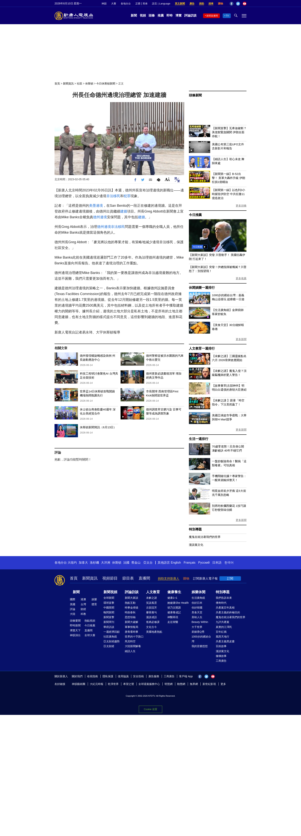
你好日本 (197, 602)
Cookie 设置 (150, 709)
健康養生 (174, 592)
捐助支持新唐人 (168, 578)
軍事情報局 (131, 626)
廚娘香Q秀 (198, 631)
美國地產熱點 (154, 631)
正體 (137, 3)
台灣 (83, 604)
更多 (223, 684)
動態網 (181, 684)
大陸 (72, 613)
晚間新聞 (108, 612)
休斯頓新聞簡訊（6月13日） (98, 427)
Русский (204, 562)
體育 (94, 604)
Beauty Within (200, 621)
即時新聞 (75, 625)
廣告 (191, 3)
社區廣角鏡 (110, 636)
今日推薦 (195, 215)
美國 (72, 604)
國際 (72, 599)
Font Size (167, 179)
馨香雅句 (151, 612)
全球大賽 (89, 635)
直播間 (144, 578)
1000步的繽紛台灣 (201, 639)
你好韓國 (197, 607)
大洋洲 (105, 562)
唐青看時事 (131, 631)
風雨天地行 (222, 636)
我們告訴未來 (224, 597)
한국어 (229, 562)
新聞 (134, 15)
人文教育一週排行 (202, 348)
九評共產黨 (222, 621)
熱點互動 (130, 602)
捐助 (201, 3)
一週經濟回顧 (111, 631)
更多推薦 (241, 278)
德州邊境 (100, 217)
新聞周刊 (108, 621)
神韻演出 (75, 635)
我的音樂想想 (200, 646)
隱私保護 (108, 676)
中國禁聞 (108, 607)
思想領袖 (130, 617)
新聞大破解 (131, 621)
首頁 (57, 83)
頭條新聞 (195, 95)
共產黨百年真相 (225, 607)
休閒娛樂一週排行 (202, 287)
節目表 (128, 578)
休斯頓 (89, 83)
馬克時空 (130, 641)
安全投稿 (138, 676)
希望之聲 (128, 684)
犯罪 (127, 196)
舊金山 (136, 562)
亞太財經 (108, 646)
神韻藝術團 (78, 684)
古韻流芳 (151, 607)
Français (189, 562)
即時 (169, 15)
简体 (145, 3)
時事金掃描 (131, 607)
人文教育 (153, 592)
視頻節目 (110, 578)
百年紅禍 (221, 631)
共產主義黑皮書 (225, 641)
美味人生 (197, 617)
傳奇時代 (221, 602)
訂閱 (230, 578)
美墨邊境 (96, 206)
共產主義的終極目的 (228, 612)
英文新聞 (180, 3)
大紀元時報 (96, 684)
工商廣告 (221, 660)
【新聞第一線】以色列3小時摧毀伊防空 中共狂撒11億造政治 (228, 194)
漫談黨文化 (196, 544)
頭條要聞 (75, 620)
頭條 (152, 15)
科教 (83, 613)
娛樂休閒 (198, 592)
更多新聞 (241, 339)
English (176, 562)
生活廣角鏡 (198, 597)
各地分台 (126, 3)
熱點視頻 (89, 620)
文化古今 (151, 626)
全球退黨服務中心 (149, 684)
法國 (126, 562)
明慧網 (169, 684)
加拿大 (83, 562)
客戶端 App (186, 676)
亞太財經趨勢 (111, 641)
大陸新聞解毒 (133, 646)
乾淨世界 (113, 684)
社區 (79, 83)
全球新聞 (108, 597)
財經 (83, 609)
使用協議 (123, 676)
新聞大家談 (131, 597)
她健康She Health (178, 602)
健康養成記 (174, 612)
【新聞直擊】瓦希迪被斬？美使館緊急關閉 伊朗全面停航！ (229, 132)
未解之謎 (151, 597)
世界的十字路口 (134, 636)
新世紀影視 (209, 684)
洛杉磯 (94, 562)
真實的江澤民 (224, 626)
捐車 (210, 3)
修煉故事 (221, 655)
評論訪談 (190, 15)
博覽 (178, 15)
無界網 (194, 684)
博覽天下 (75, 630)
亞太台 (148, 562)
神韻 (104, 3)
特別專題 (195, 529)
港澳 (83, 599)
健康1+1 (172, 597)
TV (227, 15)
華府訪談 (108, 626)
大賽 (113, 3)
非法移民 (113, 196)
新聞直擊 (108, 617)
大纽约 (72, 562)
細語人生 (130, 651)
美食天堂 (197, 612)
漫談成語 (151, 617)
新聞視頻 (110, 592)
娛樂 (94, 599)
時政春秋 (130, 612)
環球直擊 (108, 602)
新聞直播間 (212, 15)
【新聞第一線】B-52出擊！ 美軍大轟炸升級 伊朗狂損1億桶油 (228, 178)
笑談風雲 (151, 602)
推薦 (161, 15)
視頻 (143, 15)
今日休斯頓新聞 (105, 83)
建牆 (123, 211)
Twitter (238, 4)
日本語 (217, 562)
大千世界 (197, 626)
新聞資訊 (68, 83)
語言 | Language (161, 3)
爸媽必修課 (153, 621)
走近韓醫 (172, 621)
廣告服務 (153, 676)
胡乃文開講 (174, 607)
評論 (72, 609)
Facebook (231, 4)
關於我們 (77, 676)
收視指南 (92, 676)
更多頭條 (241, 205)
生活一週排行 (198, 439)
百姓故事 (221, 646)
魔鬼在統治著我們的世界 (205, 536)
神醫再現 (172, 617)
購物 (220, 3)
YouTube (244, 4)
